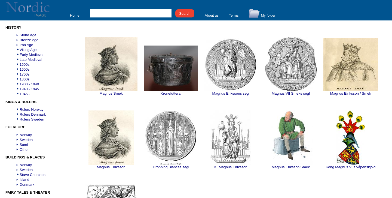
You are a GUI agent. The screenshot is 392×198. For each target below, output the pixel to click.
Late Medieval (31, 60)
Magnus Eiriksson (111, 165)
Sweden (26, 140)
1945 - (25, 94)
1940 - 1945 (29, 89)
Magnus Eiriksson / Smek (350, 91)
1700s (24, 74)
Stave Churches (32, 175)
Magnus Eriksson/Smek (290, 165)
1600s (24, 69)
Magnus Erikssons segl (231, 91)
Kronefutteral (171, 91)
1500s (24, 64)
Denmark (27, 184)
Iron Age (26, 45)
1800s (24, 79)
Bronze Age (29, 40)
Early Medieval (31, 55)
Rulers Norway (31, 109)
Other (24, 150)
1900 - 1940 (29, 84)
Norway (26, 135)
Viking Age (28, 50)
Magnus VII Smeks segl (291, 91)
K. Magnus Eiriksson (230, 165)
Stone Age (28, 35)
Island (24, 180)
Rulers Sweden (32, 119)
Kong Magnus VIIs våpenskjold (350, 165)
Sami (24, 145)
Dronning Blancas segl (171, 165)
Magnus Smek (111, 91)
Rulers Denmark (33, 114)
